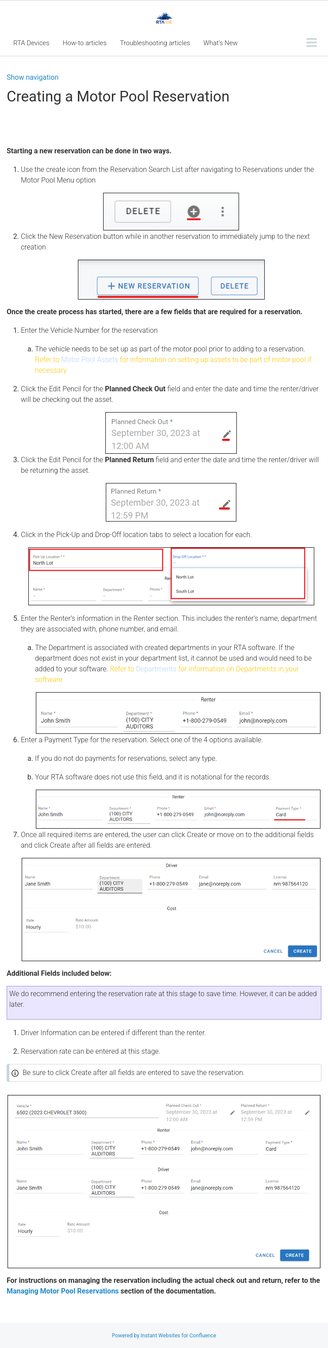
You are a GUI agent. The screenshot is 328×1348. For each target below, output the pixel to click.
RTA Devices (31, 43)
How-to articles (85, 43)
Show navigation (32, 77)
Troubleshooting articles (155, 43)
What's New (221, 43)
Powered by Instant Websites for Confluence (164, 1335)
